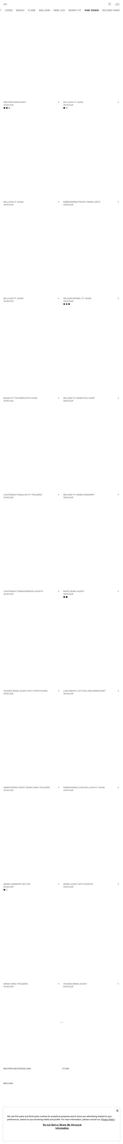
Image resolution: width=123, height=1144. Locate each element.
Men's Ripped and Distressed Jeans (17, 1068)
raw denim (92, 10)
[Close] (117, 1111)
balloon (44, 10)
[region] (61, 1124)
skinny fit (74, 10)
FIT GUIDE (65, 1068)
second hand (111, 10)
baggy (20, 10)
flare (32, 10)
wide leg (59, 10)
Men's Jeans (8, 1083)
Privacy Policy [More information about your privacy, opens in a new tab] (108, 1119)
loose (9, 10)
